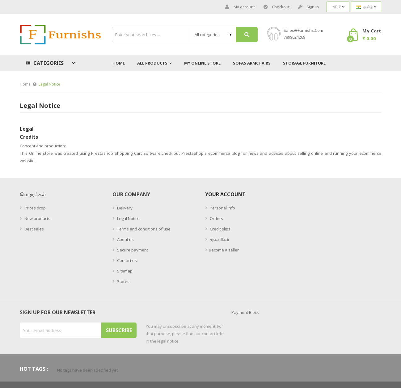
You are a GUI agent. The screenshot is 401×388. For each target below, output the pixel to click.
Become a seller (224, 250)
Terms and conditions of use (143, 229)
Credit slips (219, 229)
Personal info (222, 208)
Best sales (33, 229)
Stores (122, 281)
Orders (216, 218)
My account (240, 7)
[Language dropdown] (366, 7)
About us (125, 239)
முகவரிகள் (219, 239)
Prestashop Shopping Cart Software (126, 153)
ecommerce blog (224, 153)
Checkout (276, 7)
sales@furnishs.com (303, 30)
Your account (225, 194)
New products (36, 218)
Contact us (126, 260)
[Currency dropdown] (338, 7)
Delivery (124, 208)
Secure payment (132, 250)
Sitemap (124, 271)
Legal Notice (128, 218)
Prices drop (34, 208)
